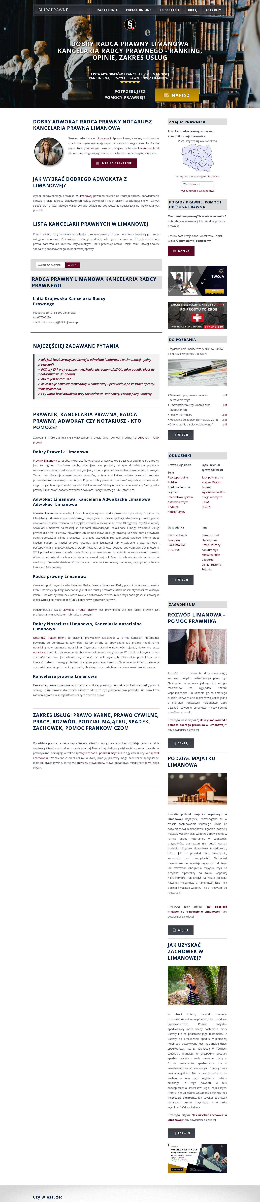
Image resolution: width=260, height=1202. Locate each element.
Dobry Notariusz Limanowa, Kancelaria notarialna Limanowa (87, 626)
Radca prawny (100, 121)
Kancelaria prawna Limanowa (65, 676)
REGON (206, 507)
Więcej (183, 434)
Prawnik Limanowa (45, 460)
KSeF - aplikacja (177, 535)
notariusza (39, 652)
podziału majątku (110, 753)
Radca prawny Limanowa (60, 576)
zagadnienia (107, 10)
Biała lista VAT (177, 545)
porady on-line (138, 10)
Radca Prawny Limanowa (99, 585)
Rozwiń (184, 1133)
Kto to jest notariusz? (55, 379)
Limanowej (145, 148)
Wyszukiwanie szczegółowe (197, 191)
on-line (151, 153)
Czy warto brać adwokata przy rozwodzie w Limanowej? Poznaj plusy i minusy (96, 394)
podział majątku (102, 721)
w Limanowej (101, 138)
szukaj (72, 264)
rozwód (63, 721)
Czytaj (183, 743)
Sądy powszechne (213, 477)
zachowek (47, 728)
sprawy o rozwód (86, 753)
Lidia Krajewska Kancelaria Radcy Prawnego (69, 301)
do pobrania (170, 10)
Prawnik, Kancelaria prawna (75, 414)
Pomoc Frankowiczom (97, 728)
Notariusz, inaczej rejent (49, 638)
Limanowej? (49, 185)
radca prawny (88, 610)
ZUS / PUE (174, 550)
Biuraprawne (53, 9)
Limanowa (105, 128)
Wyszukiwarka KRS (213, 492)
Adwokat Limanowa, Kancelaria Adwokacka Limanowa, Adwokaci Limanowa (92, 501)
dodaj (192, 10)
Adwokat (65, 121)
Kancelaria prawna (61, 128)
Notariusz (137, 121)
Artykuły (213, 10)
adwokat (68, 610)
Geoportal (174, 540)
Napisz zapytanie (116, 163)
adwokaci (143, 437)
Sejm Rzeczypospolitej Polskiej (178, 477)
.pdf (224, 395)
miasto (215, 176)
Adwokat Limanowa (45, 513)
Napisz (181, 95)
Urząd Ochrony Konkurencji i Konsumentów (211, 550)
